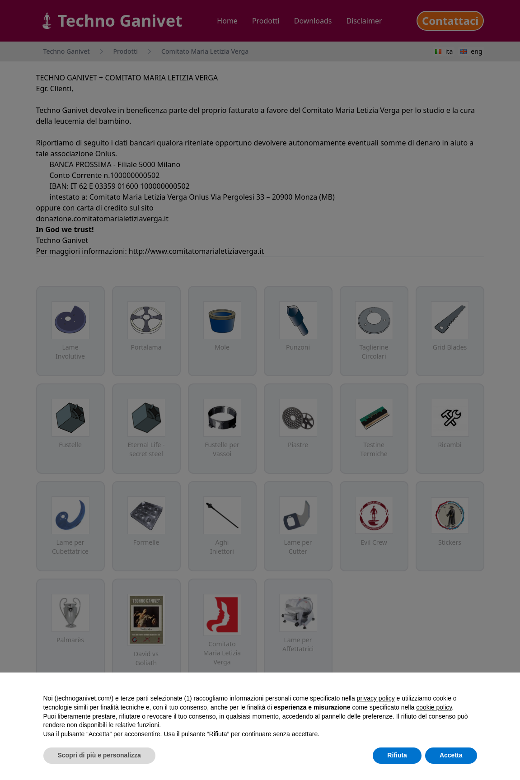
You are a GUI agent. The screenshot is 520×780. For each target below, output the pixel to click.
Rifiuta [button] (397, 755)
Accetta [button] (451, 755)
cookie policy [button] (434, 707)
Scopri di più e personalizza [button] (99, 755)
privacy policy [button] (376, 698)
